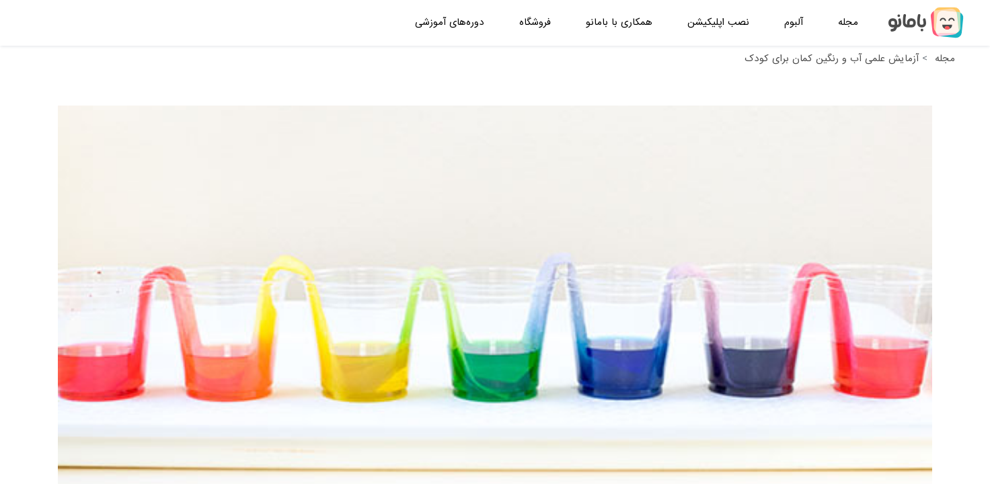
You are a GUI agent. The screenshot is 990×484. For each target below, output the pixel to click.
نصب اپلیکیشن (718, 22)
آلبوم (793, 22)
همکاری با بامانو (619, 22)
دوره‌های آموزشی (449, 22)
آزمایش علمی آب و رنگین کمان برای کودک (832, 58)
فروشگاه (535, 22)
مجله (848, 22)
